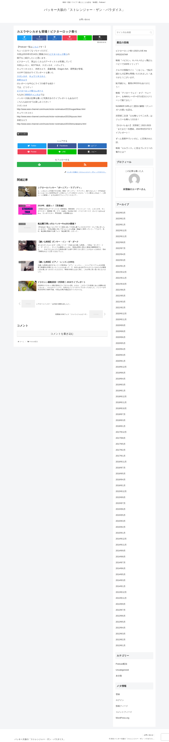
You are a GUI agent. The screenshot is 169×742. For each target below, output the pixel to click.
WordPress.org (122, 718)
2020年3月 (120, 355)
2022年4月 (120, 254)
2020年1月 (120, 361)
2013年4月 (120, 628)
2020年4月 (120, 349)
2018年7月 (120, 414)
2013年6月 (120, 616)
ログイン (120, 700)
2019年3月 (120, 385)
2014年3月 (120, 580)
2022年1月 (120, 266)
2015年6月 (120, 509)
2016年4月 (120, 479)
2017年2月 (120, 450)
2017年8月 (120, 438)
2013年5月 (120, 622)
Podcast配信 (22, 134)
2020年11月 (121, 319)
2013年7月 (120, 610)
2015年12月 (121, 491)
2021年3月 (120, 302)
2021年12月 (121, 272)
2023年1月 (120, 224)
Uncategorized (122, 670)
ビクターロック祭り (58, 54)
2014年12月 (121, 539)
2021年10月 (121, 284)
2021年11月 (121, 278)
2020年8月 (120, 331)
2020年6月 (120, 337)
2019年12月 (121, 367)
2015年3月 (120, 521)
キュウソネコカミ (37, 76)
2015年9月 (120, 497)
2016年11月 (121, 462)
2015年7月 (120, 503)
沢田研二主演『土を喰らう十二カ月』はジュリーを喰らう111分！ (134, 118)
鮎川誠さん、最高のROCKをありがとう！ (133, 85)
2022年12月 (121, 230)
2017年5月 (120, 444)
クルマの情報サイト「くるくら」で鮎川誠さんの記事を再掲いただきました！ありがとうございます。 (134, 74)
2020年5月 (120, 343)
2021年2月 (120, 307)
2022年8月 (120, 242)
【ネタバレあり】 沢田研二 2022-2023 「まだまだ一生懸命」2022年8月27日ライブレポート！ (134, 129)
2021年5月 (120, 296)
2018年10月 (121, 408)
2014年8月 (120, 557)
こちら (35, 47)
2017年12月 (121, 432)
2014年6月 (120, 568)
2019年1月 (120, 391)
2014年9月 (120, 551)
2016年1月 (120, 485)
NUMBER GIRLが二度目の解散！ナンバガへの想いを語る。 (134, 108)
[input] (134, 32)
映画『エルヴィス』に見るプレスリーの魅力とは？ (134, 150)
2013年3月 (120, 634)
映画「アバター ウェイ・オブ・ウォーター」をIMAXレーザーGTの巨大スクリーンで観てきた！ (134, 96)
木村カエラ (22, 80)
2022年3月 (120, 260)
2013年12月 (121, 592)
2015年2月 (120, 527)
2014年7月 (120, 562)
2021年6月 (120, 290)
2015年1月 (120, 533)
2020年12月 (121, 313)
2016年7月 (120, 468)
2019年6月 (120, 373)
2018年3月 (120, 420)
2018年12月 (121, 396)
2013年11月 (121, 598)
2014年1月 (120, 586)
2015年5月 (120, 515)
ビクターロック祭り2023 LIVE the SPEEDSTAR (131, 53)
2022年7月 (120, 248)
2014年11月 (121, 545)
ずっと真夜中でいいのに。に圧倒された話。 (134, 140)
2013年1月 (120, 645)
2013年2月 (120, 639)
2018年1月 (120, 426)
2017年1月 (120, 456)
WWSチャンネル (32, 94)
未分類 (119, 676)
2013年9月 (120, 604)
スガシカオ (22, 76)
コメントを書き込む (62, 333)
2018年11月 (121, 402)
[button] (151, 32)
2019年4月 (120, 379)
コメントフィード (124, 712)
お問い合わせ (148, 735)
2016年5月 (120, 473)
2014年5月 (120, 574)
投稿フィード (122, 706)
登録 (118, 694)
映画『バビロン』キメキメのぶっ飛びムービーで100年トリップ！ (134, 62)
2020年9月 (120, 325)
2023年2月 (120, 218)
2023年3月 (120, 213)
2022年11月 (121, 236)
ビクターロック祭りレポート (30, 91)
